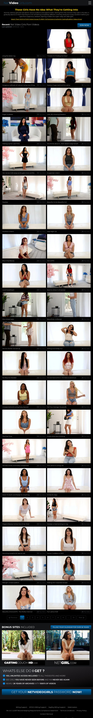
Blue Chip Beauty (8, 260)
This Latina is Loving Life (55, 464)
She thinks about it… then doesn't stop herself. (62, 143)
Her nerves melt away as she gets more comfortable (20, 172)
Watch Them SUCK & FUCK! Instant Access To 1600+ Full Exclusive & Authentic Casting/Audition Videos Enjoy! (46, 19)
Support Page (71, 716)
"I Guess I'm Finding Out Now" (57, 56)
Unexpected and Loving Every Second (15, 406)
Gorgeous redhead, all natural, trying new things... (19, 85)
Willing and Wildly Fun (55, 347)
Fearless (5, 201)
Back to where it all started (56, 289)
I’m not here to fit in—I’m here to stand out (61, 376)
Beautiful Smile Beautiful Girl (57, 201)
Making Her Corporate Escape (57, 580)
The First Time (7, 435)
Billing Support (21, 705)
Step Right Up (52, 231)
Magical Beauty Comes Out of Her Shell (15, 522)
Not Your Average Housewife (57, 406)
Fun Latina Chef (52, 610)
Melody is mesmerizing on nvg (57, 522)
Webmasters (72, 705)
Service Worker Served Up (11, 347)
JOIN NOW (84, 25)
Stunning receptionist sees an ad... (14, 551)
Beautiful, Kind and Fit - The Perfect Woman (17, 610)
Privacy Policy (82, 708)
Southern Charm (8, 231)
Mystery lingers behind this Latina (58, 85)
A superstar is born (53, 172)
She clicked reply (8, 318)
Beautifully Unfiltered (54, 318)
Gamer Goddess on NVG (55, 551)
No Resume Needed (9, 376)
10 (73, 616)
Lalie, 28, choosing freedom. (56, 114)
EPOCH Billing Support (37, 705)
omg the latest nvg (8, 56)
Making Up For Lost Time (11, 143)
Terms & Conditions (67, 708)
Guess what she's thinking (56, 435)
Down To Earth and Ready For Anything (16, 493)
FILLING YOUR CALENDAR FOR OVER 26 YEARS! (71, 625)
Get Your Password (46, 690)
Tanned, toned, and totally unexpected (15, 464)
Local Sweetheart (8, 289)
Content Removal (46, 712)
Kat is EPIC (50, 260)
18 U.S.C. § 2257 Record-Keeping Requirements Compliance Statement (32, 708)
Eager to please (7, 114)
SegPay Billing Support (57, 705)
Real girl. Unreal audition (10, 580)
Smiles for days (52, 493)
